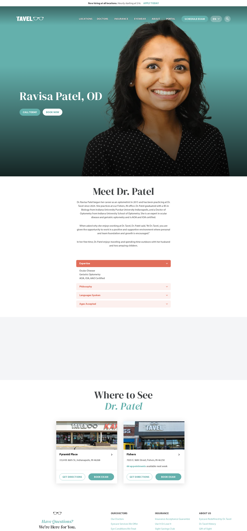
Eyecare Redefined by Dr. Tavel (215, 518)
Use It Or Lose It (163, 523)
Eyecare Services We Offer (124, 523)
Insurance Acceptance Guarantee (172, 518)
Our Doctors (117, 518)
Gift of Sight (205, 528)
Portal (171, 18)
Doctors (103, 18)
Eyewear (140, 18)
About (157, 18)
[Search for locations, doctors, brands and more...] (231, 19)
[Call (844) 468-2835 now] (30, 112)
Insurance (122, 18)
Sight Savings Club (165, 528)
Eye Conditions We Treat (123, 528)
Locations (85, 18)
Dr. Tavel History (207, 523)
